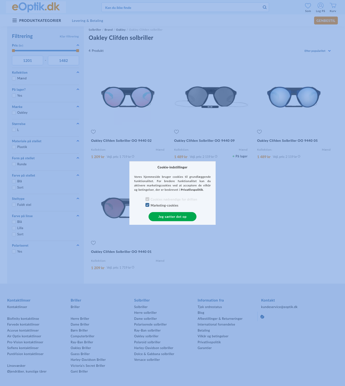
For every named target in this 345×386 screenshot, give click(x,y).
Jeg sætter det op (172, 216)
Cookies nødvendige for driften (174, 199)
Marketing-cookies (164, 205)
